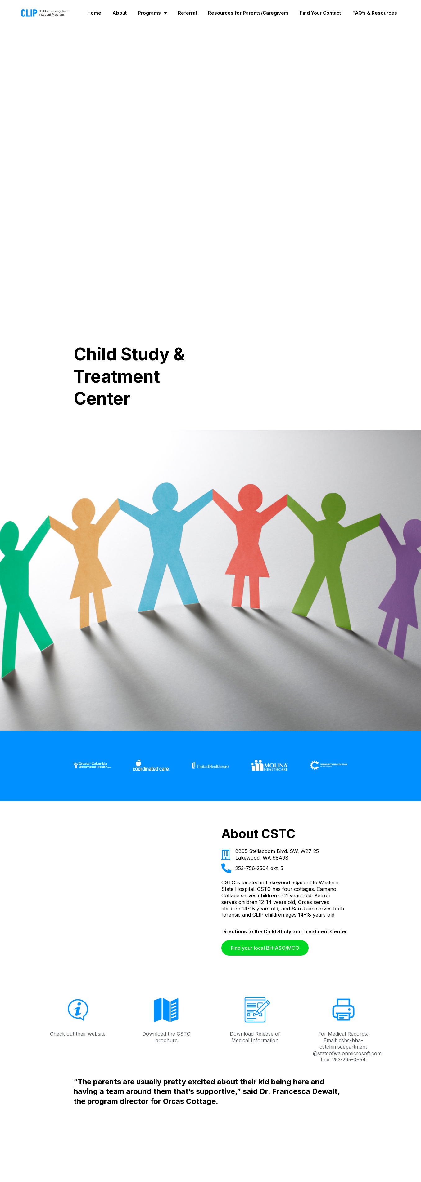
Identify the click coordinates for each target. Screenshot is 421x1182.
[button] (265, 948)
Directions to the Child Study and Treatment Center (284, 931)
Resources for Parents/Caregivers (248, 13)
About (119, 13)
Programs (152, 13)
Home (94, 13)
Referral (187, 13)
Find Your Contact (320, 13)
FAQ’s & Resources (374, 13)
